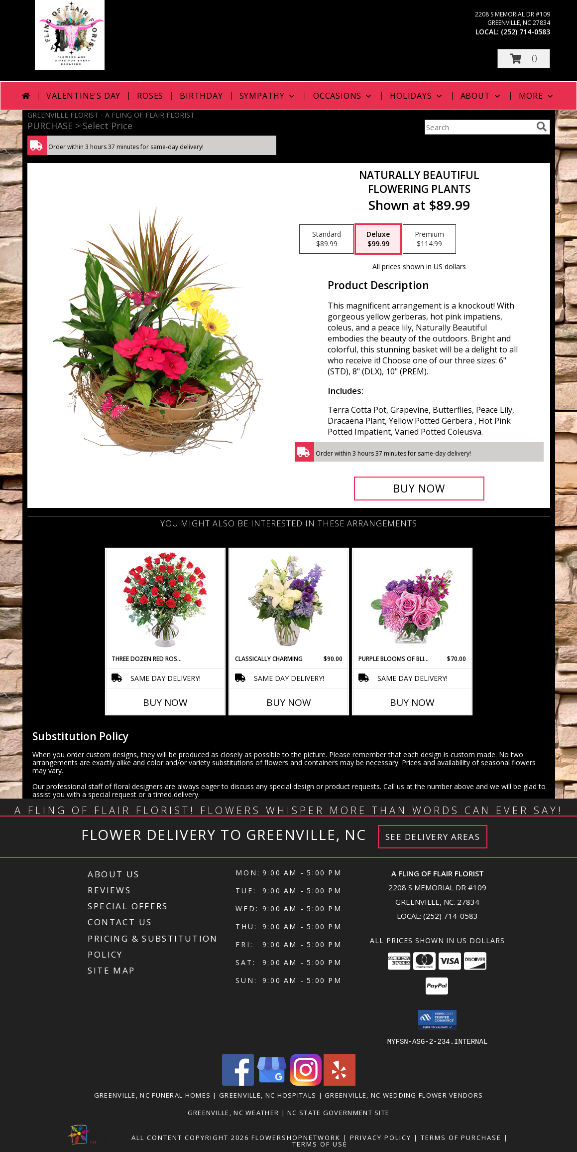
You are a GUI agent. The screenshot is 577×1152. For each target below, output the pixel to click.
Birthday (201, 95)
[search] (542, 126)
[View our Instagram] (306, 1082)
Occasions (343, 95)
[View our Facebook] (238, 1082)
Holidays (417, 95)
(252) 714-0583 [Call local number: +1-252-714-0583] (525, 31)
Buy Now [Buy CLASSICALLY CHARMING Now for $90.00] (288, 702)
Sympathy (268, 95)
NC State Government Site (338, 1112)
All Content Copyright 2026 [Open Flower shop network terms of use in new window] (190, 1137)
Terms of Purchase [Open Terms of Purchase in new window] (461, 1137)
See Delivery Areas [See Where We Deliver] (432, 836)
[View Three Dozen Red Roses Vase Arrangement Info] (165, 602)
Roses (150, 95)
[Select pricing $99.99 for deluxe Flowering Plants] (378, 239)
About (481, 95)
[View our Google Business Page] (272, 1082)
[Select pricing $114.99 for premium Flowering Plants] (429, 239)
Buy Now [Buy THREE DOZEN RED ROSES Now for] (165, 702)
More (537, 95)
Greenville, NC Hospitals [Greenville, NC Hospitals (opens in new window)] (267, 1094)
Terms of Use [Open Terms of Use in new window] (319, 1143)
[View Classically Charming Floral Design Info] (288, 601)
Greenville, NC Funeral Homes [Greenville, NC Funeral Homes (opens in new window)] (152, 1094)
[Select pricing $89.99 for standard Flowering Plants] (326, 239)
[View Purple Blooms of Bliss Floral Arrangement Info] (412, 602)
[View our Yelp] (339, 1082)
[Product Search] (478, 127)
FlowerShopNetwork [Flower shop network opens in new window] (296, 1137)
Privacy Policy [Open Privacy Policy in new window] (380, 1137)
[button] (523, 58)
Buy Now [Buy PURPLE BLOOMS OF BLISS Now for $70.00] (412, 702)
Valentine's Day (83, 95)
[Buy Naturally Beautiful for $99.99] (419, 488)
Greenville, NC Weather (233, 1112)
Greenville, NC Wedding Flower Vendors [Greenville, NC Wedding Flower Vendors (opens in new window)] (404, 1094)
